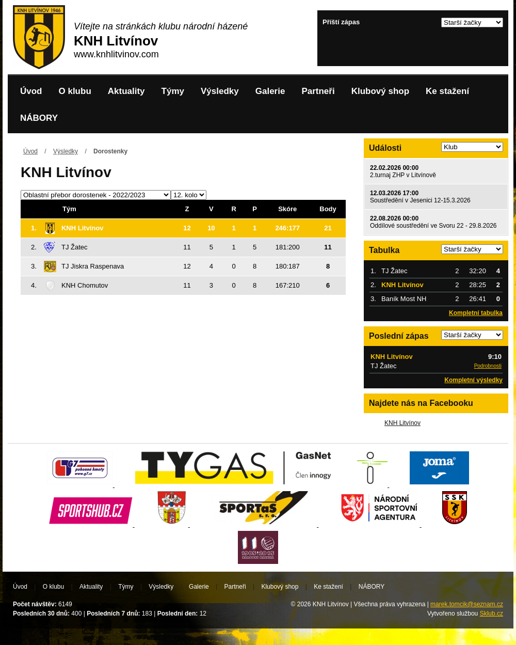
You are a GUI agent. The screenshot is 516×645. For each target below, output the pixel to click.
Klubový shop (380, 91)
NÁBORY (39, 118)
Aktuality (126, 91)
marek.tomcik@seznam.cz (466, 604)
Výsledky (220, 91)
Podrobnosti (488, 366)
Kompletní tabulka (476, 313)
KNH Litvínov (402, 423)
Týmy (173, 91)
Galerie (270, 91)
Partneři (317, 91)
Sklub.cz (491, 613)
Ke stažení (447, 91)
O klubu (75, 91)
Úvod (31, 91)
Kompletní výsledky (473, 380)
